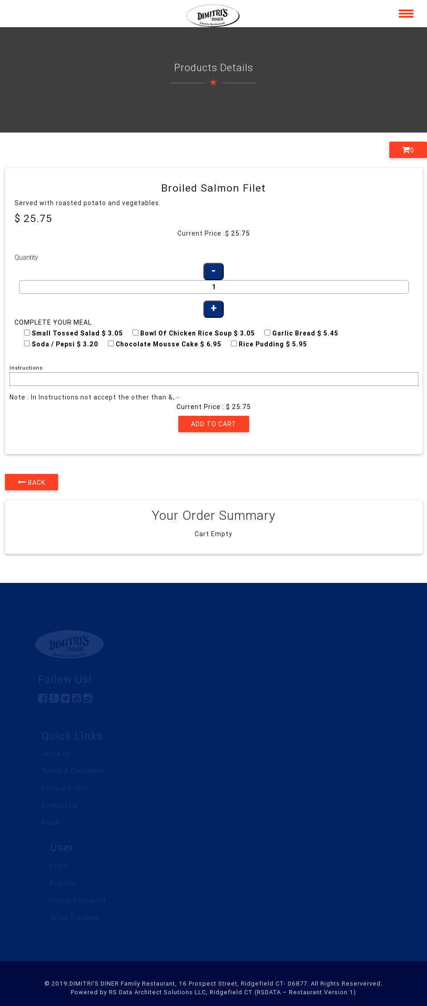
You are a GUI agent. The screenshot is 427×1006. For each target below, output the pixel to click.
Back (31, 482)
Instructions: (27, 368)
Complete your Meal (53, 322)
